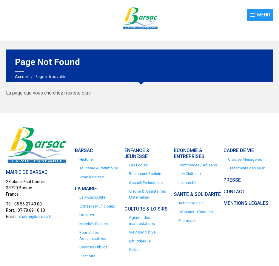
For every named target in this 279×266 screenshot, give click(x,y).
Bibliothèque (140, 241)
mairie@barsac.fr (35, 216)
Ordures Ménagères (245, 159)
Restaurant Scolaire (145, 173)
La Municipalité (92, 197)
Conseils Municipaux (97, 206)
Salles (134, 250)
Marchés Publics (93, 224)
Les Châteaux (189, 173)
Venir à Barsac (91, 177)
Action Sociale (191, 203)
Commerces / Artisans (197, 165)
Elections (87, 256)
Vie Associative (142, 232)
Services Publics (93, 247)
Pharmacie (187, 220)
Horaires (86, 215)
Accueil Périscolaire (146, 182)
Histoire (86, 159)
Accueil (22, 76)
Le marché (187, 182)
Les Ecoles (138, 165)
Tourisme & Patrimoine (98, 168)
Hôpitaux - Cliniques (195, 212)
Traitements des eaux (246, 168)
